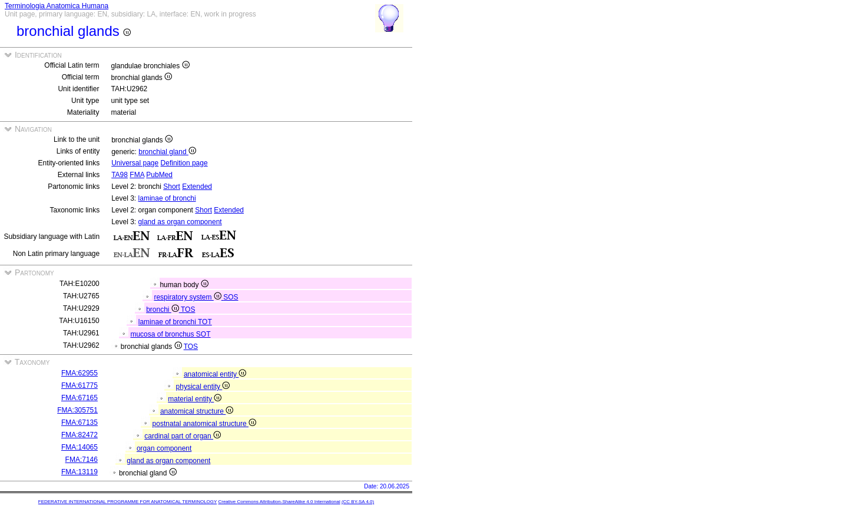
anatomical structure (196, 411)
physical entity (203, 386)
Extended (197, 186)
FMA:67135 (79, 422)
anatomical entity (215, 374)
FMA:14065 (79, 447)
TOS (188, 309)
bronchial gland (167, 152)
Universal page (134, 163)
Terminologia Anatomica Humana (56, 6)
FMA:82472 (79, 435)
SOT (203, 334)
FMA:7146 (81, 459)
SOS (230, 297)
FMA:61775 (79, 385)
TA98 (119, 175)
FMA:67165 (79, 398)
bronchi (163, 309)
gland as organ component (180, 222)
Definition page (184, 163)
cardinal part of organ (182, 436)
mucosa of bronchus (163, 334)
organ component (164, 448)
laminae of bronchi (167, 198)
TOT (205, 322)
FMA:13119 (79, 472)
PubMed (159, 175)
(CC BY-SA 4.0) (358, 501)
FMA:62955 (79, 373)
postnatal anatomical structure (204, 424)
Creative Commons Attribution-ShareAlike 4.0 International (279, 501)
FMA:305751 (77, 410)
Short (171, 186)
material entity (194, 399)
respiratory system (188, 297)
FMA (137, 175)
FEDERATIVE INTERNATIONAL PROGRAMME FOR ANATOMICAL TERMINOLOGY (127, 501)
